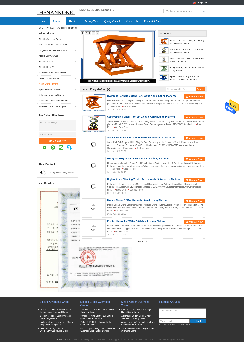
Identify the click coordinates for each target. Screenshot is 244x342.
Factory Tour (91, 21)
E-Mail (162, 324)
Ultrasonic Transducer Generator (54, 101)
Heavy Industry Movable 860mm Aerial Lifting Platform (186, 69)
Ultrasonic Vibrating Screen (51, 95)
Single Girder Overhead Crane (53, 50)
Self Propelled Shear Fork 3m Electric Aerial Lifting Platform (186, 51)
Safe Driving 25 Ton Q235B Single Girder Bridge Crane (136, 310)
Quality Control (112, 21)
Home (43, 21)
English (202, 2)
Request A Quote (153, 21)
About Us (74, 21)
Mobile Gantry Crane (48, 56)
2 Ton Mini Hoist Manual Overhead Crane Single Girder (55, 317)
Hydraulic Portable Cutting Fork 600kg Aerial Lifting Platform (186, 42)
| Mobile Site (183, 324)
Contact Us (132, 21)
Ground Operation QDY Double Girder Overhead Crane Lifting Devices (97, 329)
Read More (115, 106)
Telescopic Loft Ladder (49, 78)
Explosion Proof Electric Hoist (52, 73)
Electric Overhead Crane (50, 39)
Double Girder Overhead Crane (53, 45)
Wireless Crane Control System (53, 106)
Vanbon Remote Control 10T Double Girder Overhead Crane (96, 317)
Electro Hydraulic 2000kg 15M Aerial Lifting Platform (136, 221)
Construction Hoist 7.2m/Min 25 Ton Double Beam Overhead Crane (56, 310)
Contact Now (57, 140)
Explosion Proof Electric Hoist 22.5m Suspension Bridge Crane (56, 323)
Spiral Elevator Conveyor (50, 89)
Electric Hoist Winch (48, 67)
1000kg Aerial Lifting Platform (62, 172)
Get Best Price (129, 106)
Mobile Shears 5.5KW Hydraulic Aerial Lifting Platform (137, 200)
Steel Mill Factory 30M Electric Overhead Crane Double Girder (54, 329)
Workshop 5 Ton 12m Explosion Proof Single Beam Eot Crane (138, 323)
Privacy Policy (63, 339)
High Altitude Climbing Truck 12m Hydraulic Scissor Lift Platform (118, 81)
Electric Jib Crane (47, 61)
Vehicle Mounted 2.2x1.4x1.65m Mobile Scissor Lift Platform (187, 60)
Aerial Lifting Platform (48, 84)
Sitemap (172, 324)
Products (57, 21)
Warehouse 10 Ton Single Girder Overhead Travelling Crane (135, 317)
